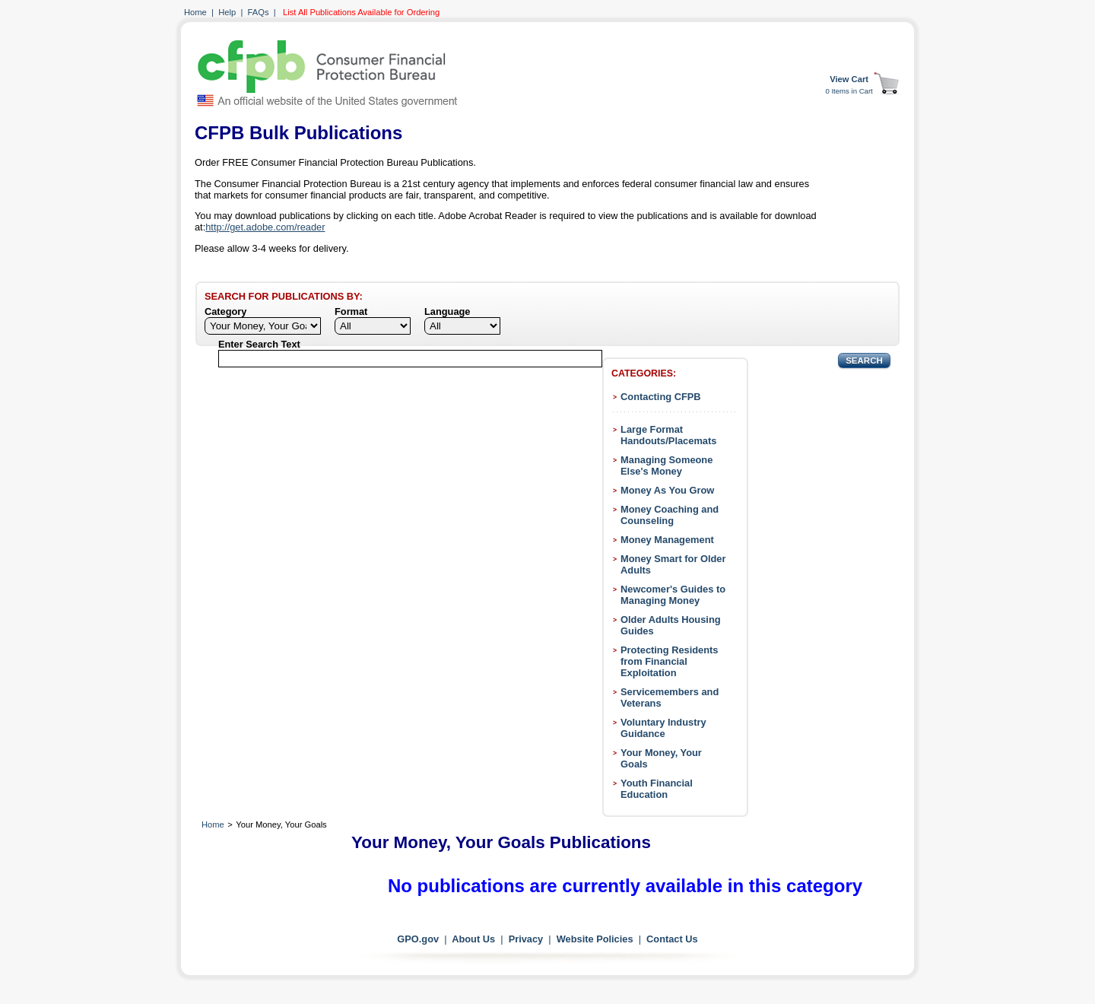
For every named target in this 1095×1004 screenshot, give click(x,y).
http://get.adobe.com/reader (265, 227)
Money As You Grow (667, 490)
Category (225, 311)
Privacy (526, 939)
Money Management (667, 539)
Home (195, 12)
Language (447, 311)
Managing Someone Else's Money (666, 465)
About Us (473, 939)
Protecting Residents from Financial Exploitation (669, 661)
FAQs (258, 12)
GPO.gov (418, 939)
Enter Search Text (259, 344)
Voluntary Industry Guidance (663, 727)
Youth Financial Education (656, 788)
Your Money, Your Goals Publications (501, 842)
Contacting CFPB (660, 396)
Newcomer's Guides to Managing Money (672, 594)
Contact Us (672, 939)
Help (227, 12)
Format (351, 311)
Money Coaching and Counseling (669, 515)
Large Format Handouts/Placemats (668, 435)
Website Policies (595, 939)
